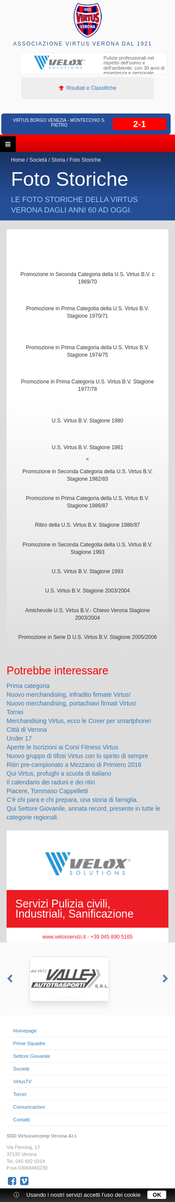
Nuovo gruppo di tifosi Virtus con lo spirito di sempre (77, 755)
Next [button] (166, 979)
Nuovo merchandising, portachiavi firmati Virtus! (71, 703)
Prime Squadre (29, 1043)
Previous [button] (8, 979)
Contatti (21, 1119)
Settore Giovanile (31, 1056)
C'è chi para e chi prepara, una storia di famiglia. (72, 799)
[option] (93, 69)
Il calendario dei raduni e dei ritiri (51, 782)
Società (38, 160)
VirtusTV (22, 1081)
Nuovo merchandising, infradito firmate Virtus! (69, 694)
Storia (58, 160)
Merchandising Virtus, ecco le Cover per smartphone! (79, 720)
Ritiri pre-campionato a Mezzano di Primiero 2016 (74, 764)
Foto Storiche (84, 160)
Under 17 (19, 738)
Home (18, 160)
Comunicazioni (29, 1107)
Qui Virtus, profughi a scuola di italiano (59, 773)
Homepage (25, 1030)
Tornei (15, 712)
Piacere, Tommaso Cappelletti (47, 790)
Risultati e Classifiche (87, 88)
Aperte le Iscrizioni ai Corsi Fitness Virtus (62, 747)
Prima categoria (28, 685)
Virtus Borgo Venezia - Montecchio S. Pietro (59, 123)
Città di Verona (27, 729)
